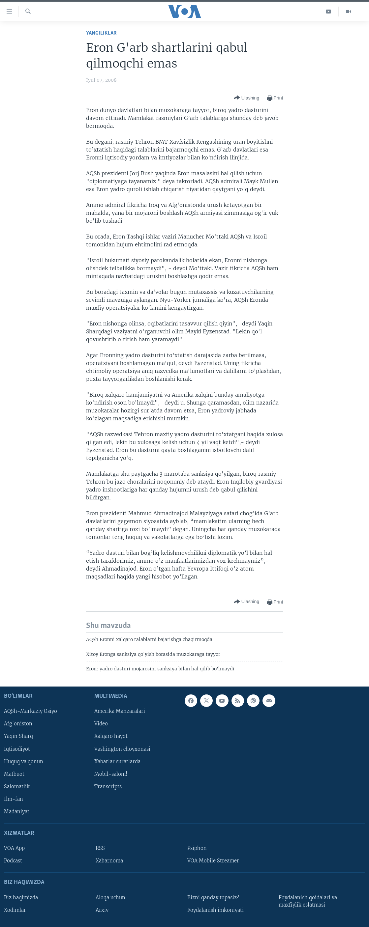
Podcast (13, 861)
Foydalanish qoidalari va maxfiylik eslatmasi (308, 901)
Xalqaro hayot (111, 737)
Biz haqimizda (21, 898)
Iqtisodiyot (17, 749)
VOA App (14, 849)
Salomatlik (17, 787)
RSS (100, 849)
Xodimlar (15, 910)
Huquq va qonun (23, 762)
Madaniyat (16, 812)
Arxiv (102, 910)
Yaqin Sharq (18, 737)
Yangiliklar (101, 33)
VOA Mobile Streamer (213, 861)
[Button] (246, 98)
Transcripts (108, 787)
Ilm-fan (13, 799)
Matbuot (14, 774)
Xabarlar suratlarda (117, 762)
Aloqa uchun (110, 898)
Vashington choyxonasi (122, 749)
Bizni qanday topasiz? (213, 898)
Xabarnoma (109, 861)
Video (101, 724)
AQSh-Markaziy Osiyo (30, 712)
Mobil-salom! (110, 774)
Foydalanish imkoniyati (215, 910)
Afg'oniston (18, 724)
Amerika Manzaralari (119, 712)
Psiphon (197, 849)
